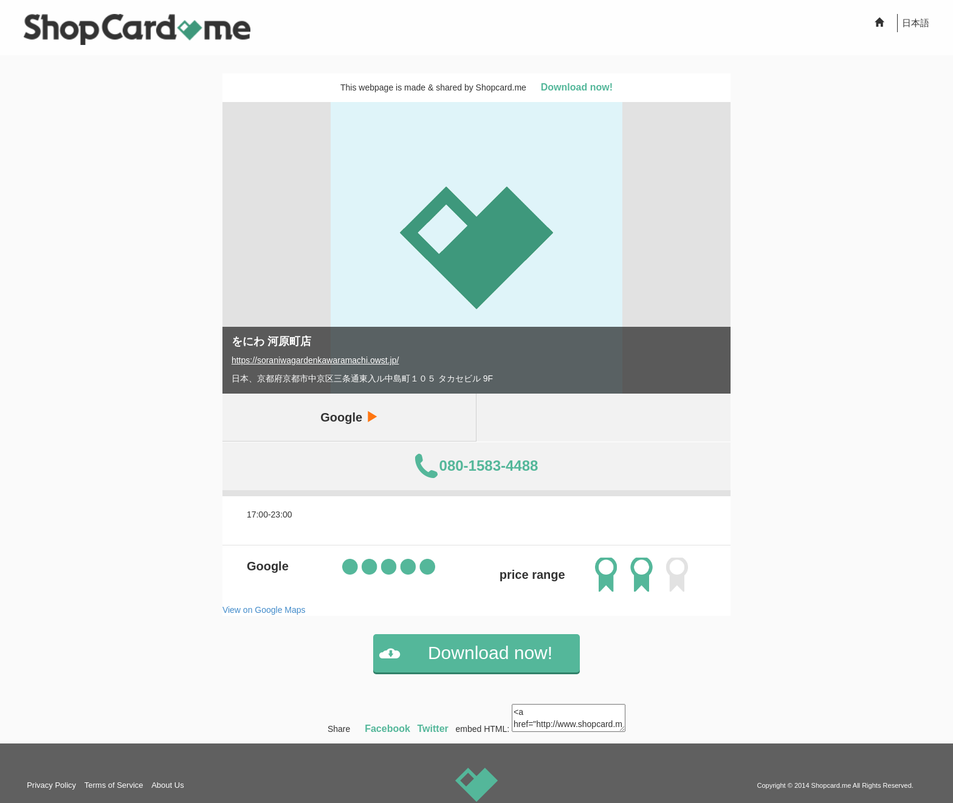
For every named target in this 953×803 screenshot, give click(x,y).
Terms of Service (113, 785)
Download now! (577, 87)
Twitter (433, 728)
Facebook (387, 728)
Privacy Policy (51, 785)
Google (348, 417)
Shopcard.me (831, 785)
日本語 (915, 23)
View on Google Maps (264, 610)
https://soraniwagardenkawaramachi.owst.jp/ (315, 360)
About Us (167, 785)
